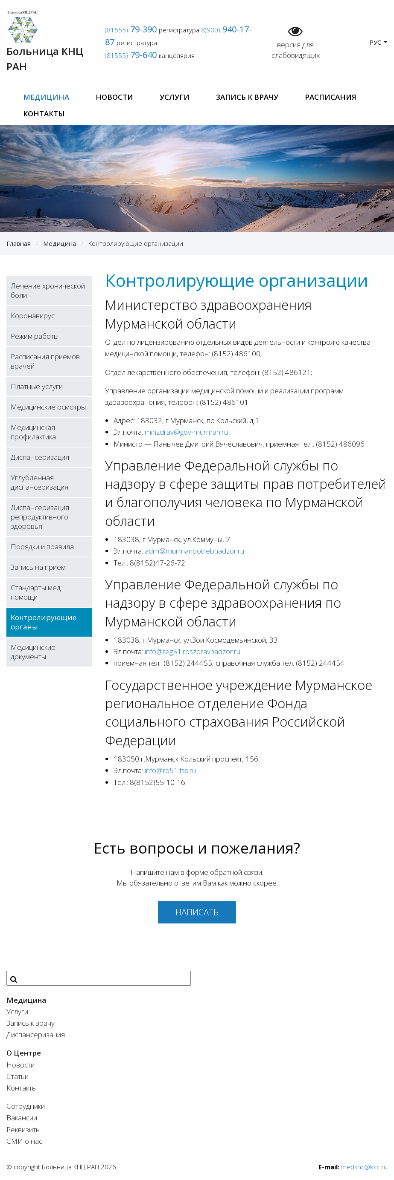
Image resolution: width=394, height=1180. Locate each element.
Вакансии (21, 1117)
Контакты (44, 113)
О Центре (23, 1053)
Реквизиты (23, 1129)
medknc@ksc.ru (364, 1167)
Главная (18, 243)
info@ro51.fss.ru (170, 770)
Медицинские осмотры (48, 407)
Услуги (175, 97)
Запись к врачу (247, 97)
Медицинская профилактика (33, 431)
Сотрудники (25, 1106)
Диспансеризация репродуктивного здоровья (40, 516)
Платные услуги (37, 386)
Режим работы (34, 336)
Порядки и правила (42, 546)
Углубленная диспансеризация (39, 482)
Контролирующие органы (43, 622)
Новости (114, 97)
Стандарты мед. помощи (36, 592)
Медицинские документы (33, 651)
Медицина (46, 97)
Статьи (17, 1076)
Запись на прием (38, 567)
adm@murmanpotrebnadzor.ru (194, 551)
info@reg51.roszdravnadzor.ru (192, 651)
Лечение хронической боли (48, 290)
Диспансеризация (40, 457)
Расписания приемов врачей (45, 361)
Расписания (330, 97)
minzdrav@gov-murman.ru (186, 432)
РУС (378, 42)
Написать (197, 912)
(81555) (131, 30)
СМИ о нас (24, 1141)
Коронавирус (33, 315)
